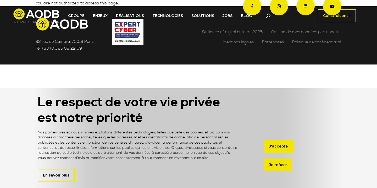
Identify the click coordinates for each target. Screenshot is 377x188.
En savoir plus (56, 175)
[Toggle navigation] (268, 16)
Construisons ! (337, 16)
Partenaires (273, 42)
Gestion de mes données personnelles (306, 32)
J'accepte (278, 146)
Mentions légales (238, 42)
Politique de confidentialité (316, 42)
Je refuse (278, 165)
